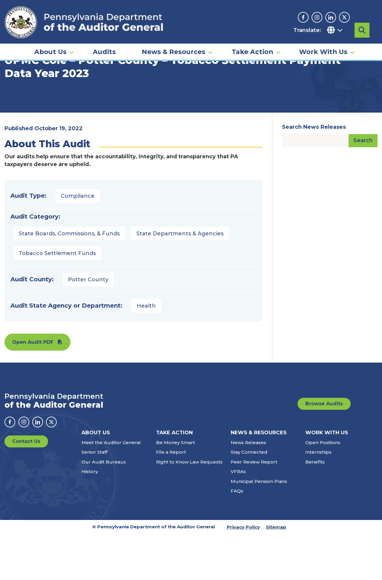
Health (146, 352)
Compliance (78, 242)
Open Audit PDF (32, 388)
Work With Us (323, 49)
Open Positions (322, 488)
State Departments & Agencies (180, 279)
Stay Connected (249, 498)
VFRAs (238, 517)
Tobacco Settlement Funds (57, 299)
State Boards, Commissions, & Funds (69, 279)
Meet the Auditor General (111, 488)
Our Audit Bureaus (103, 508)
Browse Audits (324, 449)
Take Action (252, 49)
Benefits (315, 508)
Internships (318, 498)
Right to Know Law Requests (189, 508)
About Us (50, 49)
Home (13, 91)
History (89, 517)
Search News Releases (314, 173)
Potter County (88, 325)
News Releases (248, 488)
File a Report (171, 498)
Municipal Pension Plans (259, 527)
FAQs (237, 537)
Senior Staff (94, 498)
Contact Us (26, 487)
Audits (104, 49)
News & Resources (173, 49)
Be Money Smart (175, 488)
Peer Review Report (254, 508)
